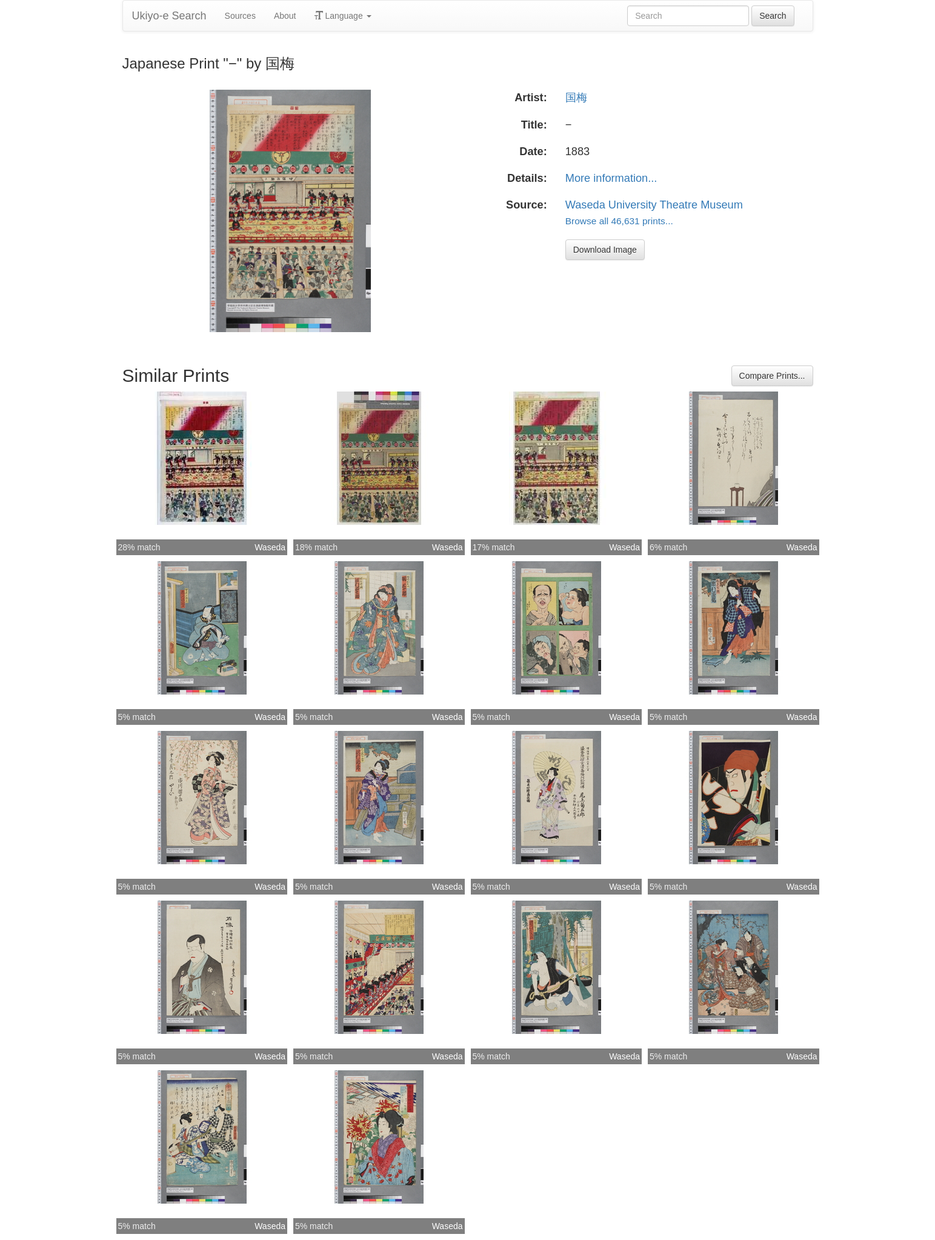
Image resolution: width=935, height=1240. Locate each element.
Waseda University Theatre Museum (654, 205)
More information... (611, 178)
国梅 (576, 98)
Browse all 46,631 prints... (619, 221)
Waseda (270, 547)
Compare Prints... (772, 376)
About (285, 16)
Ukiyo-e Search (169, 16)
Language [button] (342, 16)
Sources (240, 16)
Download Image (605, 250)
